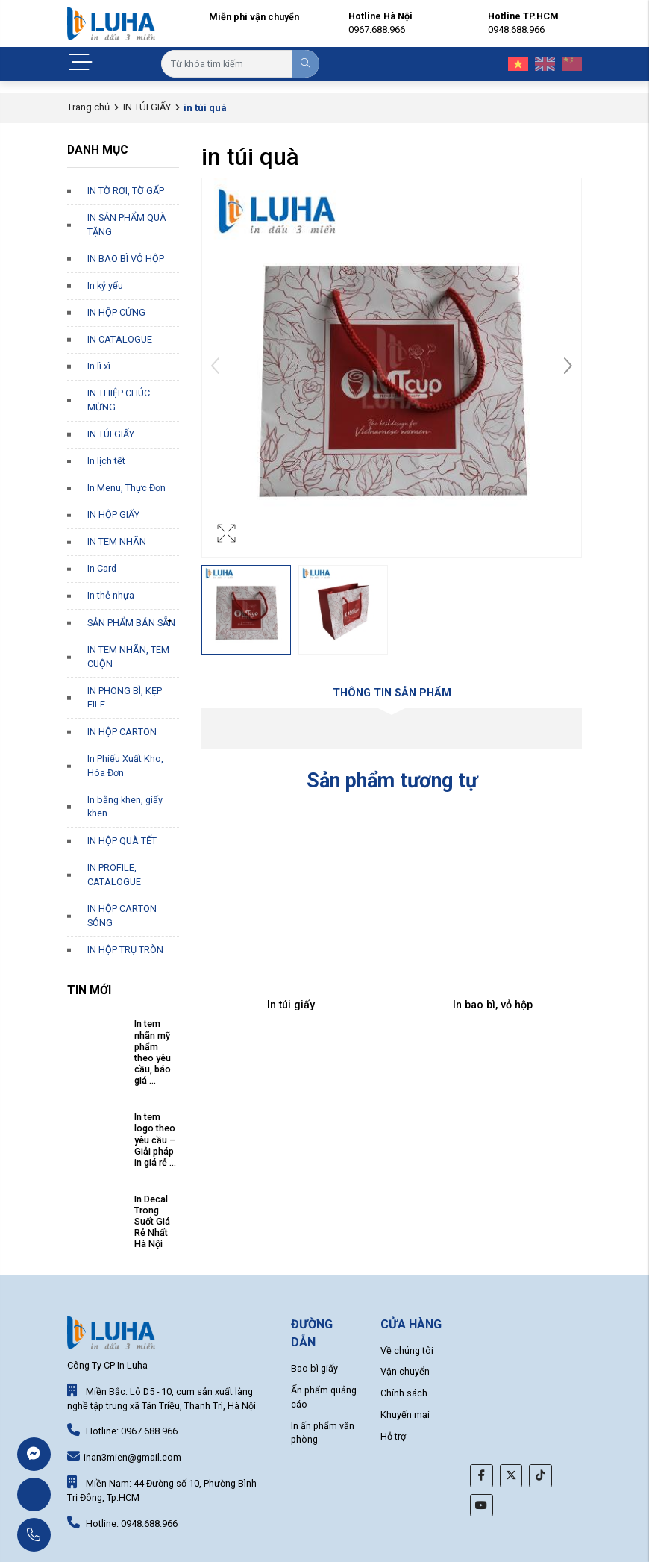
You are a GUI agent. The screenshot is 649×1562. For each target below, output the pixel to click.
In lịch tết (106, 460)
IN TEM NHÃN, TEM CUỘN (128, 656)
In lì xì (98, 366)
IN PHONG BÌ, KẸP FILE (124, 697)
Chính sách (403, 1393)
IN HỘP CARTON (122, 731)
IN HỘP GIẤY (113, 514)
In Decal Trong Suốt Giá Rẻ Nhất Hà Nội (152, 1221)
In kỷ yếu (105, 285)
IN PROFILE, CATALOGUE (114, 874)
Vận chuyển (405, 1371)
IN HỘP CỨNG (116, 312)
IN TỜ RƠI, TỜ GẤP (125, 190)
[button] (568, 367)
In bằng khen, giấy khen (125, 806)
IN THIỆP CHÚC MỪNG (118, 400)
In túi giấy (291, 1005)
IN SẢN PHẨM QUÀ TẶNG (126, 224)
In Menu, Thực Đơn (126, 487)
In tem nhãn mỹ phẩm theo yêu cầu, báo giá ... (152, 1052)
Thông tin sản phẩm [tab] (392, 693)
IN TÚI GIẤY (147, 107)
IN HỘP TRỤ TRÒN (125, 949)
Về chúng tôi (406, 1350)
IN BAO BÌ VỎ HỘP (125, 258)
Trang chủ (88, 107)
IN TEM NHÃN (116, 541)
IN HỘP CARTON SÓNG (122, 915)
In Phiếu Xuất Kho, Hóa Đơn (125, 765)
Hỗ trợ (393, 1436)
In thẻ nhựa (110, 595)
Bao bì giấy (314, 1368)
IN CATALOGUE (119, 339)
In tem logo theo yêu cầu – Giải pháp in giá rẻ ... (155, 1139)
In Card (101, 568)
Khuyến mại (405, 1414)
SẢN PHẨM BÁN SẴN (131, 622)
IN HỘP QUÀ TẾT (122, 840)
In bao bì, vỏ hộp (493, 1005)
